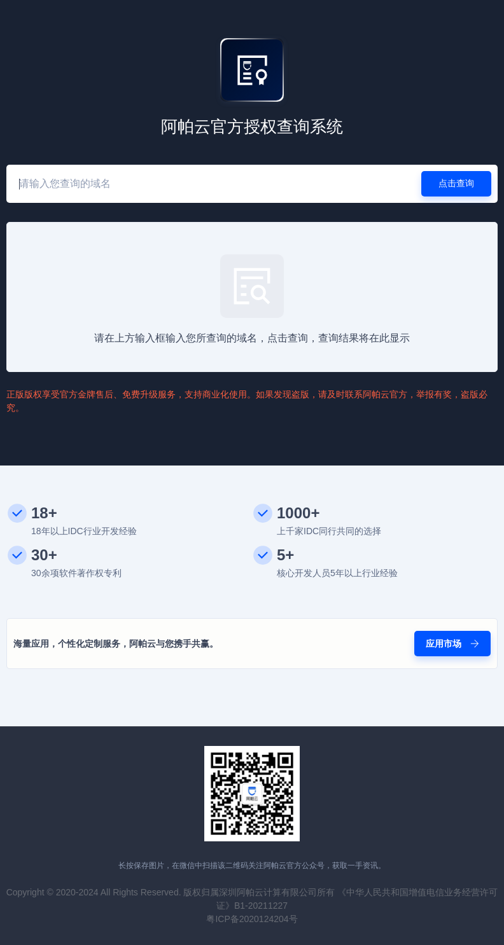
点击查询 (456, 183)
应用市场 (452, 643)
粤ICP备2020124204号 (251, 919)
